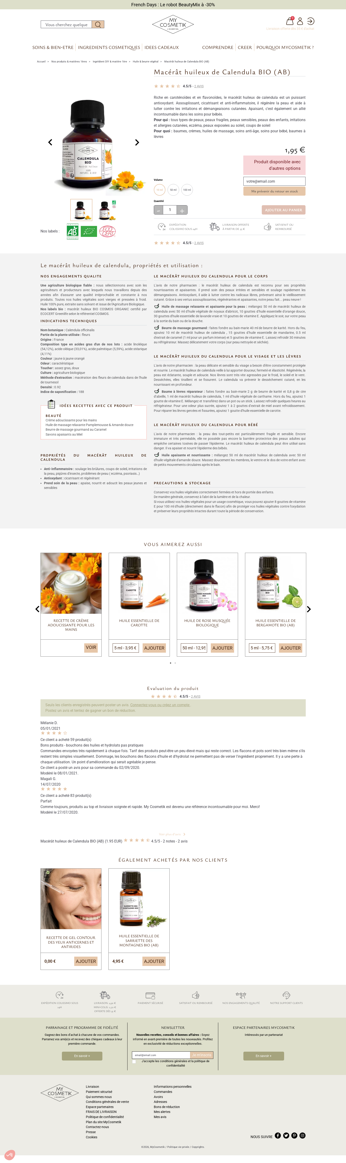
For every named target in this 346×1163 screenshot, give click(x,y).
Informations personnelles (172, 1089)
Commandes (163, 1094)
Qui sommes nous (99, 1099)
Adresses (160, 1104)
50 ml (173, 192)
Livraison (92, 1089)
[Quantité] (170, 211)
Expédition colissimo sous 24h (175, 228)
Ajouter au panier (283, 211)
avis (199, 88)
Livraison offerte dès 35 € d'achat (290, 30)
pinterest (294, 1138)
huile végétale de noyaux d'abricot (213, 313)
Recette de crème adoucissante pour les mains (71, 627)
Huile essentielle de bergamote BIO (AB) (275, 625)
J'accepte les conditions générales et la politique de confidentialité (175, 1065)
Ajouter (154, 650)
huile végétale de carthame (252, 398)
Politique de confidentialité (105, 1119)
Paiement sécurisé (150, 999)
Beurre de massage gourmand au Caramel (76, 426)
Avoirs (158, 1099)
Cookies (91, 1139)
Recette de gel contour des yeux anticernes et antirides (70, 944)
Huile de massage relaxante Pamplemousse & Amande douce (89, 422)
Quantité (159, 203)
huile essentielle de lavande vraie (195, 318)
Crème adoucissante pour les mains (71, 417)
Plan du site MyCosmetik (103, 1124)
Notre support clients (286, 999)
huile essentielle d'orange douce (282, 313)
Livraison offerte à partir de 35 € (228, 228)
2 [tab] (175, 666)
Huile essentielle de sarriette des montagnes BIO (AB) (139, 942)
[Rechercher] (66, 25)
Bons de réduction (167, 1109)
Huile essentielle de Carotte (139, 625)
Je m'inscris (201, 1057)
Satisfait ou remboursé (276, 228)
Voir (91, 649)
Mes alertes (162, 1114)
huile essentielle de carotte (261, 413)
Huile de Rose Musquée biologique (207, 625)
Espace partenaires (100, 1109)
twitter (286, 1138)
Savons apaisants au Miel (64, 431)
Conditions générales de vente (107, 1104)
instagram (302, 1138)
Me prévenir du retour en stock (274, 193)
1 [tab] (171, 666)
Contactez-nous (97, 1129)
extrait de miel (261, 408)
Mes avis (160, 1119)
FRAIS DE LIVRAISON (101, 1114)
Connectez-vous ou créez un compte (160, 707)
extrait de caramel (169, 339)
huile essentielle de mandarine (271, 335)
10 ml (159, 192)
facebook (278, 1138)
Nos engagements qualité (241, 999)
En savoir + (82, 1058)
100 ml (187, 192)
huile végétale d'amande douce (178, 462)
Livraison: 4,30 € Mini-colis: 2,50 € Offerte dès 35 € (105, 1003)
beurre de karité (274, 330)
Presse (91, 1134)
